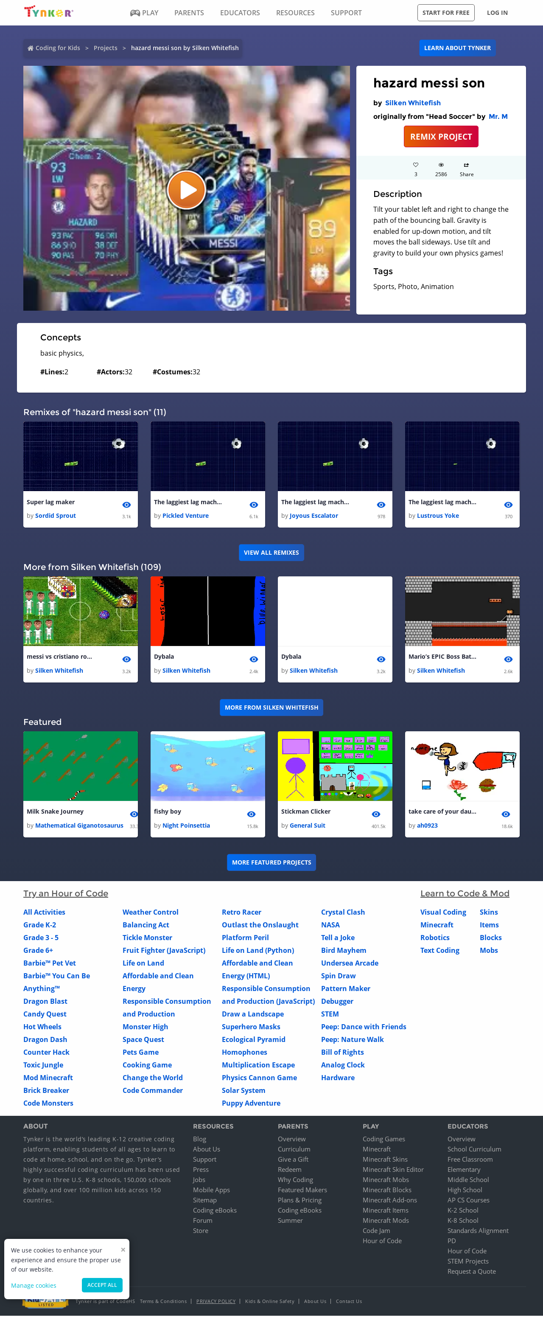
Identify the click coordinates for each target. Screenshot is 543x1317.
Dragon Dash (45, 1040)
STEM (330, 1014)
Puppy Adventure (251, 1104)
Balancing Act (146, 925)
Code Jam (376, 1231)
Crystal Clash (343, 913)
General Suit (307, 826)
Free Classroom (470, 1160)
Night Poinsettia (186, 826)
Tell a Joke (338, 938)
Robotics (435, 938)
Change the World (153, 1078)
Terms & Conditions (163, 1302)
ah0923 (427, 826)
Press (201, 1170)
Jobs (199, 1181)
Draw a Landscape (253, 1014)
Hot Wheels (42, 1027)
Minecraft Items (386, 1211)
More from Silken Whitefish (272, 708)
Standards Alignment (478, 1231)
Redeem (290, 1170)
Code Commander (153, 1091)
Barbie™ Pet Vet (49, 964)
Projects (106, 48)
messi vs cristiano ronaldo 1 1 (61, 657)
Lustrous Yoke (438, 516)
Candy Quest (45, 1014)
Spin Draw (338, 976)
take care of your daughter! (442, 813)
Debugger (337, 1002)
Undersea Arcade (349, 964)
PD (452, 1242)
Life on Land (143, 964)
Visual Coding (443, 913)
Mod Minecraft (48, 1078)
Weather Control (151, 913)
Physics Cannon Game (259, 1078)
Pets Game (141, 1053)
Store (200, 1231)
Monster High (145, 1027)
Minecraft (436, 925)
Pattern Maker (345, 989)
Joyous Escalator (314, 516)
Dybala (164, 657)
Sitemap (205, 1201)
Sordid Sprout (55, 516)
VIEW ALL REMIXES (271, 553)
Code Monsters (48, 1104)
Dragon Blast (45, 1002)
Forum (203, 1221)
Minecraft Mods (386, 1221)
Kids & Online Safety (269, 1302)
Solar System (244, 1091)
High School (465, 1191)
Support (204, 1160)
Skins (489, 913)
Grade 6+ (38, 951)
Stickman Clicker (305, 813)
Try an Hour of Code (65, 894)
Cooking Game (147, 1065)
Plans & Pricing (300, 1201)
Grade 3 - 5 (41, 938)
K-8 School (463, 1221)
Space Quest (143, 1040)
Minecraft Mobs (386, 1181)
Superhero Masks (251, 1027)
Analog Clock (343, 1065)
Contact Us (349, 1302)
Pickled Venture (185, 516)
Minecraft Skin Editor (393, 1170)
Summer (290, 1221)
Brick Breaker (46, 1091)
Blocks (491, 938)
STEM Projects (468, 1262)
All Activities (44, 913)
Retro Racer (241, 913)
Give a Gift (293, 1160)
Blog (199, 1140)
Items (489, 925)
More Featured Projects (271, 863)
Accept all (102, 1285)
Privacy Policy (215, 1302)
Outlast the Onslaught (260, 925)
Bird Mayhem (344, 951)
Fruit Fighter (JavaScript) (164, 951)
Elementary (464, 1170)
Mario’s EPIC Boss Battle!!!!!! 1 (442, 657)
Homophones (244, 1053)
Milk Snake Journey (55, 813)
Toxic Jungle (43, 1065)
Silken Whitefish (413, 103)
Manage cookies (33, 1285)
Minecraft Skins (385, 1160)
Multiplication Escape (258, 1065)
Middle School (468, 1181)
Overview (292, 1140)
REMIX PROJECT (441, 136)
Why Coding (295, 1181)
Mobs (489, 951)
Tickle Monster (147, 938)
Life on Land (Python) (258, 951)
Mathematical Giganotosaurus (79, 826)
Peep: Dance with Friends (363, 1027)
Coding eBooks (215, 1211)
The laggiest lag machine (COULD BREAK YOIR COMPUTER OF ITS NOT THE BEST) (188, 502)
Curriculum (294, 1150)
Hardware (338, 1078)
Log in (497, 12)
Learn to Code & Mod (464, 894)
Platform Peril (245, 938)
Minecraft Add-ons (390, 1201)
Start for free (446, 12)
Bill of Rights (342, 1053)
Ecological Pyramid (253, 1040)
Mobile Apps (211, 1191)
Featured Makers (302, 1191)
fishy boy (167, 813)
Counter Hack (46, 1053)
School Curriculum (474, 1150)
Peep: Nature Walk (352, 1040)
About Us (206, 1150)
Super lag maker (51, 502)
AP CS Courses (469, 1201)
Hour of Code (382, 1242)
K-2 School (463, 1211)
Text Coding (439, 951)
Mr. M (498, 116)
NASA (330, 925)
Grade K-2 (39, 925)
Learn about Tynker (457, 48)
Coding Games (384, 1140)
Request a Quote (472, 1272)
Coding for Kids (58, 48)
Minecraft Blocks (387, 1191)
